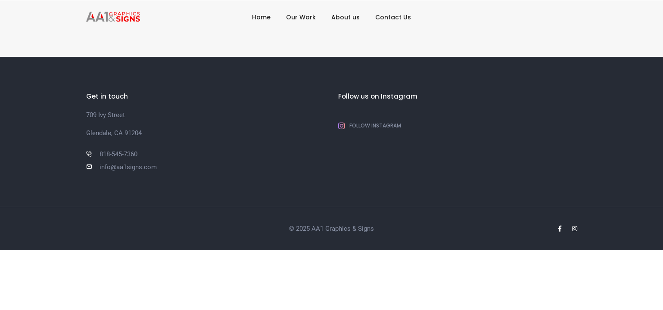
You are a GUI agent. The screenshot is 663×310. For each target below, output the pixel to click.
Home (261, 17)
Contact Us (393, 17)
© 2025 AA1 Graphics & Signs (331, 228)
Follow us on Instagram (377, 96)
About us (345, 17)
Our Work (301, 17)
